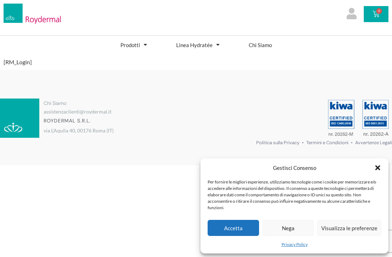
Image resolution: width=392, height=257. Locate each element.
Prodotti (133, 45)
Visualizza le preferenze (349, 228)
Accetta (233, 228)
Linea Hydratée (197, 45)
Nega (288, 228)
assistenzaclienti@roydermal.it (77, 112)
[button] (377, 167)
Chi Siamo (260, 45)
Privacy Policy (295, 244)
